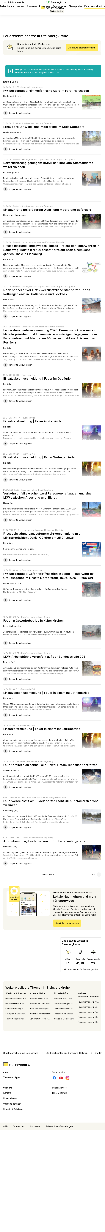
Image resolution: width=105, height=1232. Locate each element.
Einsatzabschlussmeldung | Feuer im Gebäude (37, 378)
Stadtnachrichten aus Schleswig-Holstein (63, 1053)
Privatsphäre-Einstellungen (59, 1126)
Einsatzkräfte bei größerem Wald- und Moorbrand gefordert (47, 209)
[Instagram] (67, 1078)
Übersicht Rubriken (13, 1109)
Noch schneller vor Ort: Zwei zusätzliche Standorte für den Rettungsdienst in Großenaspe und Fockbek (46, 292)
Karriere (7, 1092)
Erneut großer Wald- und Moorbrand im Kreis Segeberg (43, 127)
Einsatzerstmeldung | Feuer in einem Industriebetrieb (41, 729)
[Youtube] (61, 1078)
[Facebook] (54, 1078)
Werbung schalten (12, 1103)
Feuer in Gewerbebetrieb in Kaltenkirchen (33, 620)
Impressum (35, 1126)
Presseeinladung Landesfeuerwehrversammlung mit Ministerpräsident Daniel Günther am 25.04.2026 (41, 535)
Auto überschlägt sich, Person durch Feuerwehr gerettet (45, 841)
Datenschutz (18, 1126)
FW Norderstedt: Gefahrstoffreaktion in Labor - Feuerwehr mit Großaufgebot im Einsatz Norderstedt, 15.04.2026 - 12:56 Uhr (49, 576)
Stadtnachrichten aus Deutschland (20, 1053)
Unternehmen (10, 1098)
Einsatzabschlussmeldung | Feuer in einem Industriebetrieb (46, 692)
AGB (5, 1126)
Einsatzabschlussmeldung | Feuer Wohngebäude (39, 457)
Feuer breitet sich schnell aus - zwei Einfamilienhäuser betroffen (50, 765)
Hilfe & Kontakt (60, 1092)
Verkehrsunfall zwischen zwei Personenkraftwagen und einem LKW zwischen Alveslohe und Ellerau (48, 495)
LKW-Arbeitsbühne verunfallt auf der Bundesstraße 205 (44, 656)
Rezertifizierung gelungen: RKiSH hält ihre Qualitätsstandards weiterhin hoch (48, 165)
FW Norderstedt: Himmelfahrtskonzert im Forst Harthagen (46, 90)
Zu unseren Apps (11, 1077)
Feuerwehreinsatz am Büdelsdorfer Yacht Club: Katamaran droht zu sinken (50, 803)
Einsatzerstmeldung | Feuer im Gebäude (32, 421)
